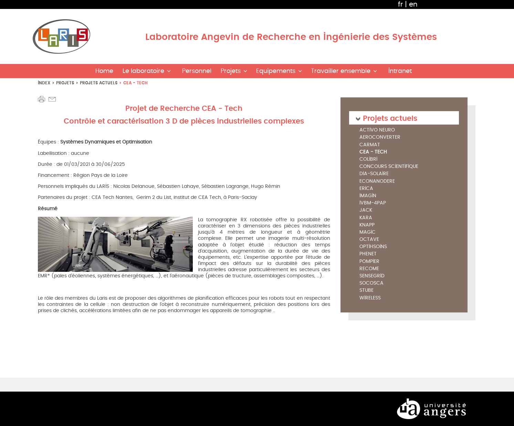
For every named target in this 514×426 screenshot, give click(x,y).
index (44, 83)
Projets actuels (98, 83)
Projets (65, 83)
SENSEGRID (372, 276)
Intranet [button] (400, 71)
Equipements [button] (275, 71)
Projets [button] (231, 71)
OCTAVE (369, 239)
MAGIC (367, 232)
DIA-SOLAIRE (374, 174)
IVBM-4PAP (372, 203)
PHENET (368, 254)
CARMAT (369, 145)
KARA (365, 218)
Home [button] (104, 71)
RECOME (369, 269)
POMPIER (369, 261)
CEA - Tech (373, 152)
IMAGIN (367, 196)
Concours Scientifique (388, 166)
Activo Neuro (377, 130)
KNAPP (367, 225)
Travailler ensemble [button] (340, 71)
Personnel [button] (196, 71)
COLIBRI (368, 159)
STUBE (366, 290)
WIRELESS (370, 298)
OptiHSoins (373, 247)
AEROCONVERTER (379, 137)
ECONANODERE (377, 181)
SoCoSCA (371, 283)
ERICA (366, 188)
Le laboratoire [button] (143, 71)
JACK (365, 210)
